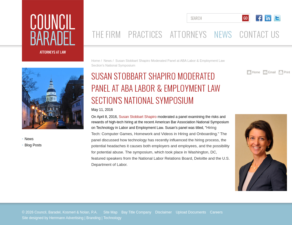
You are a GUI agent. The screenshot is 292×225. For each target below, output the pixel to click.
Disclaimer (163, 212)
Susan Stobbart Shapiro (138, 117)
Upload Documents (191, 212)
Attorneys (188, 34)
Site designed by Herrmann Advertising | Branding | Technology (72, 218)
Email (268, 72)
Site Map (110, 212)
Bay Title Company (136, 212)
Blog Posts (33, 145)
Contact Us (259, 34)
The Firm (106, 34)
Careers (216, 212)
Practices (145, 34)
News (223, 34)
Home (95, 60)
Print (283, 72)
